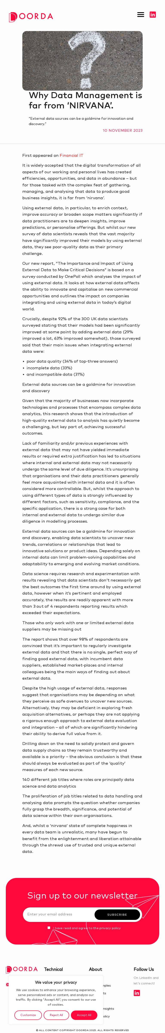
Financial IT (71, 156)
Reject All (56, 1015)
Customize (28, 1015)
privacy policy (110, 928)
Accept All (84, 1015)
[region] (56, 1000)
